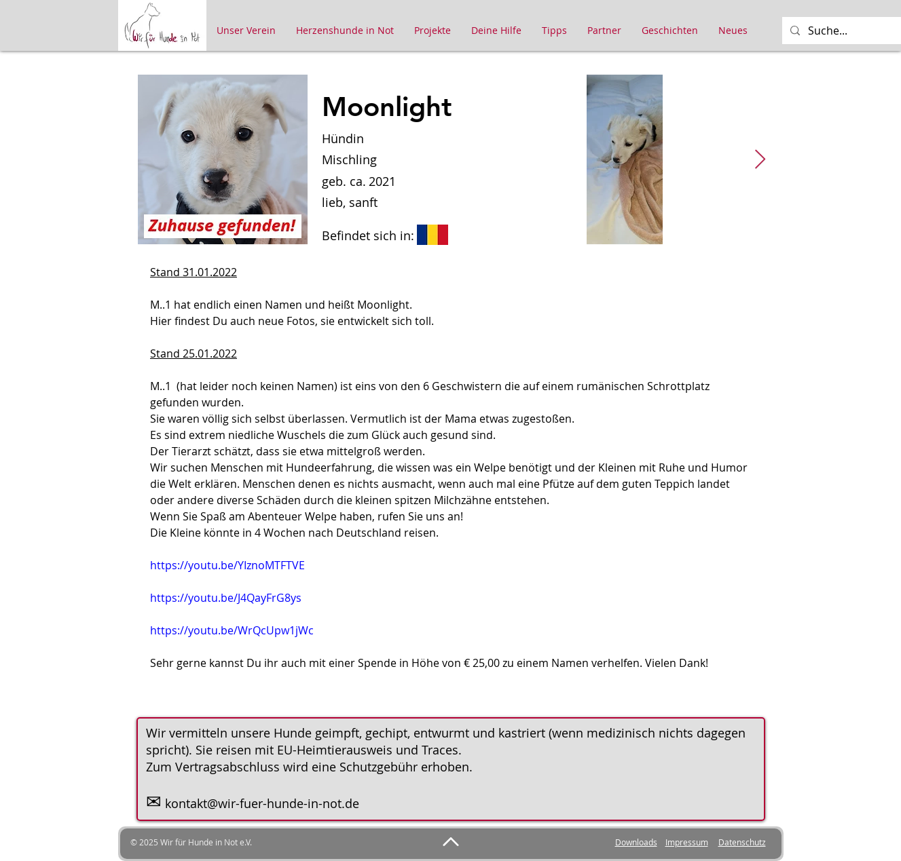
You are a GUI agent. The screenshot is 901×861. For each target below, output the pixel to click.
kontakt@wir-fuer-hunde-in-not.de (262, 803)
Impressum (686, 842)
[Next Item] (760, 159)
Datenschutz (742, 842)
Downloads (636, 842)
